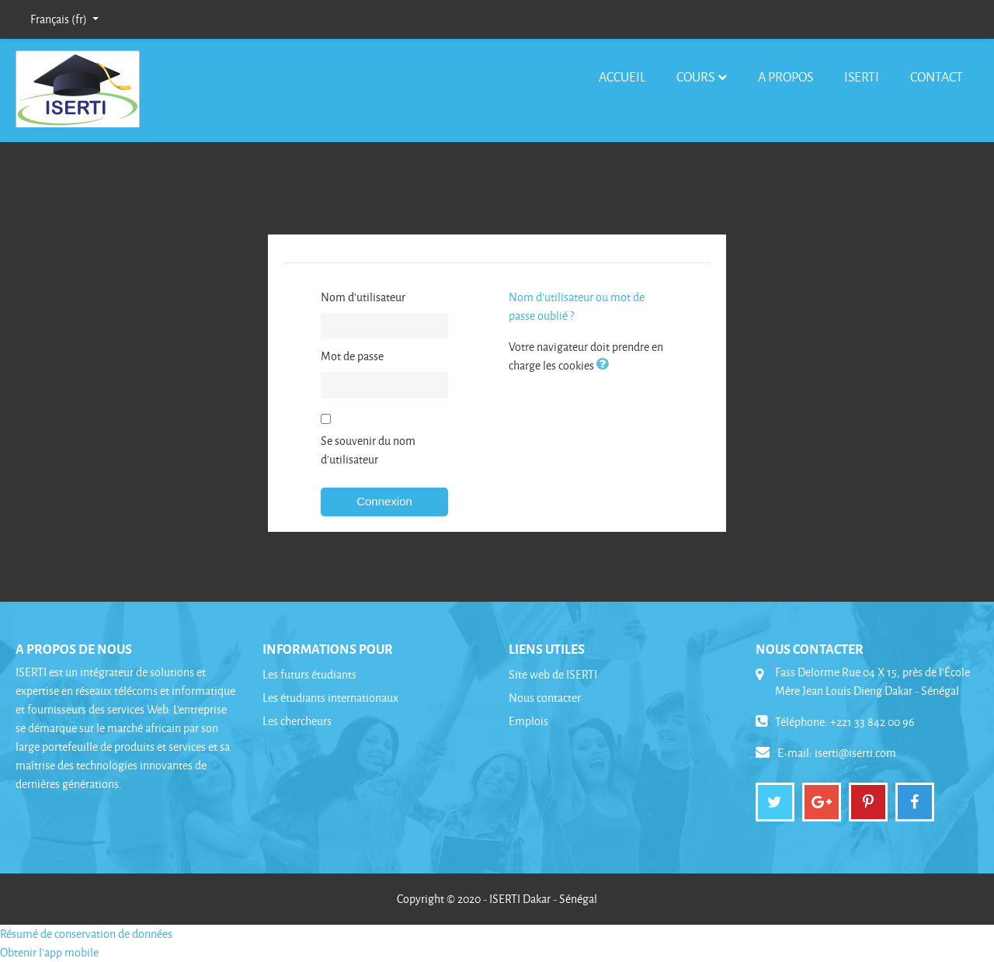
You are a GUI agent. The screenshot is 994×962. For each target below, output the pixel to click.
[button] (605, 365)
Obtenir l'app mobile (49, 952)
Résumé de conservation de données (86, 934)
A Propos (785, 76)
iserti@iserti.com (855, 753)
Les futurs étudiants (309, 674)
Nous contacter (545, 697)
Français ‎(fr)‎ (59, 19)
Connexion (384, 501)
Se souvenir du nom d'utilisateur (368, 449)
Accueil (622, 76)
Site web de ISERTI (553, 674)
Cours (695, 76)
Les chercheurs (297, 721)
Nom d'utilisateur (363, 297)
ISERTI (861, 76)
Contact (936, 76)
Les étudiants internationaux (330, 697)
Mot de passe (352, 356)
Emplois (528, 721)
